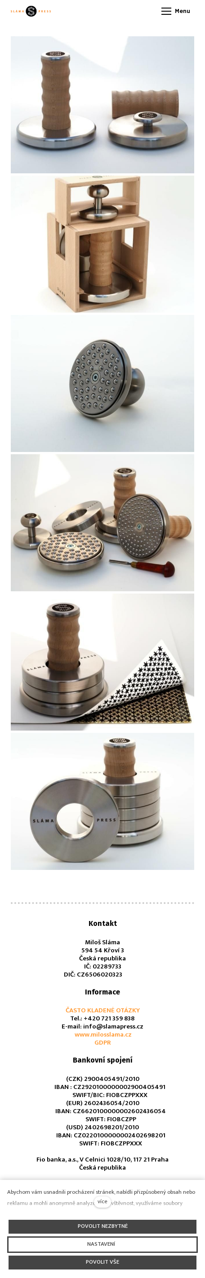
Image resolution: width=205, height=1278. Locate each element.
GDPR (102, 1042)
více (102, 1201)
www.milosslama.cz (102, 1034)
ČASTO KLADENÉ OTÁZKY (103, 1010)
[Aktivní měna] (114, 11)
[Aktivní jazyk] (141, 11)
